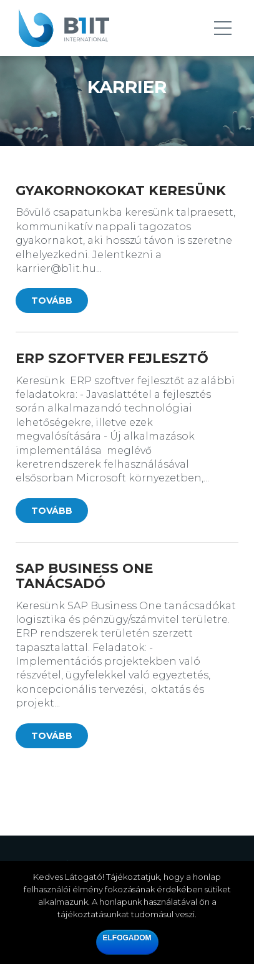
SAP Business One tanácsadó (84, 576)
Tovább (51, 300)
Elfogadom (127, 937)
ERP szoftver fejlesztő (112, 358)
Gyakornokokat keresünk (121, 190)
